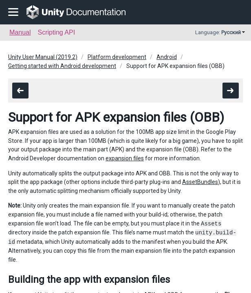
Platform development (117, 57)
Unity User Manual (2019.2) (42, 57)
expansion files (125, 158)
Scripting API (56, 32)
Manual (20, 32)
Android (166, 57)
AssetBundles (200, 182)
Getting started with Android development (62, 66)
